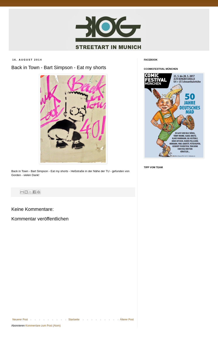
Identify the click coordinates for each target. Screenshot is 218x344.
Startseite (74, 319)
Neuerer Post (20, 319)
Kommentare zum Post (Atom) (43, 325)
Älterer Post (127, 319)
